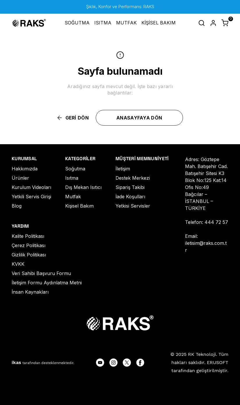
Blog (17, 206)
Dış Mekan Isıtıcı (83, 187)
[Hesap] (213, 23)
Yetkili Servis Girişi (31, 196)
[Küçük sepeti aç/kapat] (225, 23)
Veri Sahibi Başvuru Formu (41, 273)
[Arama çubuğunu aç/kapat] (201, 23)
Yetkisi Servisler (132, 206)
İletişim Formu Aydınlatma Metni (47, 283)
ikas (16, 362)
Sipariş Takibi (130, 187)
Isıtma (71, 178)
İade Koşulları (130, 196)
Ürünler (20, 178)
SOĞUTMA (77, 23)
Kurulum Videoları (31, 187)
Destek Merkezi (132, 178)
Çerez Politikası (28, 245)
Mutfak (73, 196)
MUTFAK (126, 23)
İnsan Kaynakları (30, 292)
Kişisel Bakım (79, 206)
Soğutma (75, 169)
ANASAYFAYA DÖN (139, 118)
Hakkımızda (25, 169)
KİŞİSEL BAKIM (158, 23)
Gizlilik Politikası (29, 255)
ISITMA (102, 23)
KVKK (18, 264)
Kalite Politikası (28, 236)
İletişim (122, 169)
